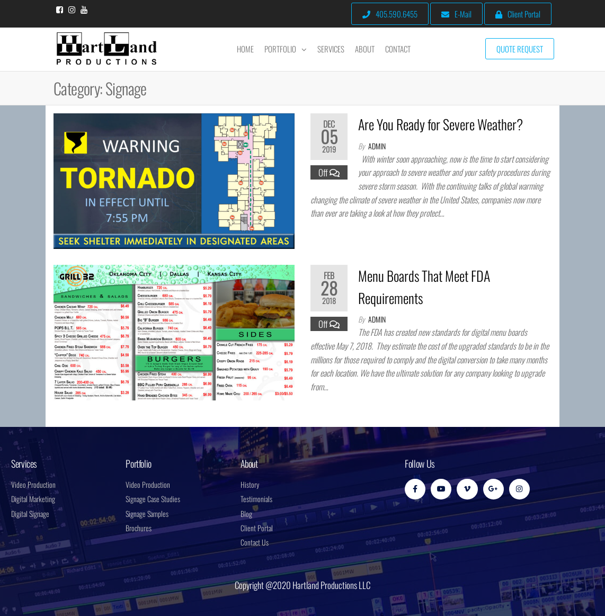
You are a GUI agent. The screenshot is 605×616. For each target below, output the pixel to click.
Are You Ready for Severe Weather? (440, 124)
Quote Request (519, 49)
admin (377, 145)
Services (330, 49)
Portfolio (280, 49)
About (365, 49)
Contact (398, 49)
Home (245, 49)
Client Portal (517, 14)
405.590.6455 (389, 14)
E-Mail (456, 14)
